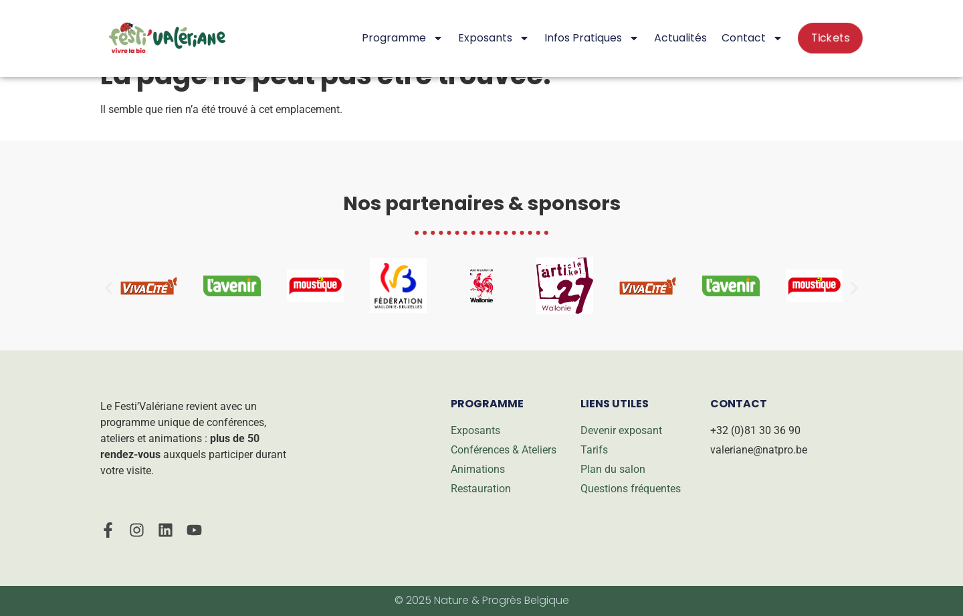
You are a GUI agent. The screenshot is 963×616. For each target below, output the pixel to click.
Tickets (830, 38)
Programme (402, 38)
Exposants (494, 38)
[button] (108, 288)
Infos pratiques (591, 38)
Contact (752, 38)
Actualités (680, 37)
